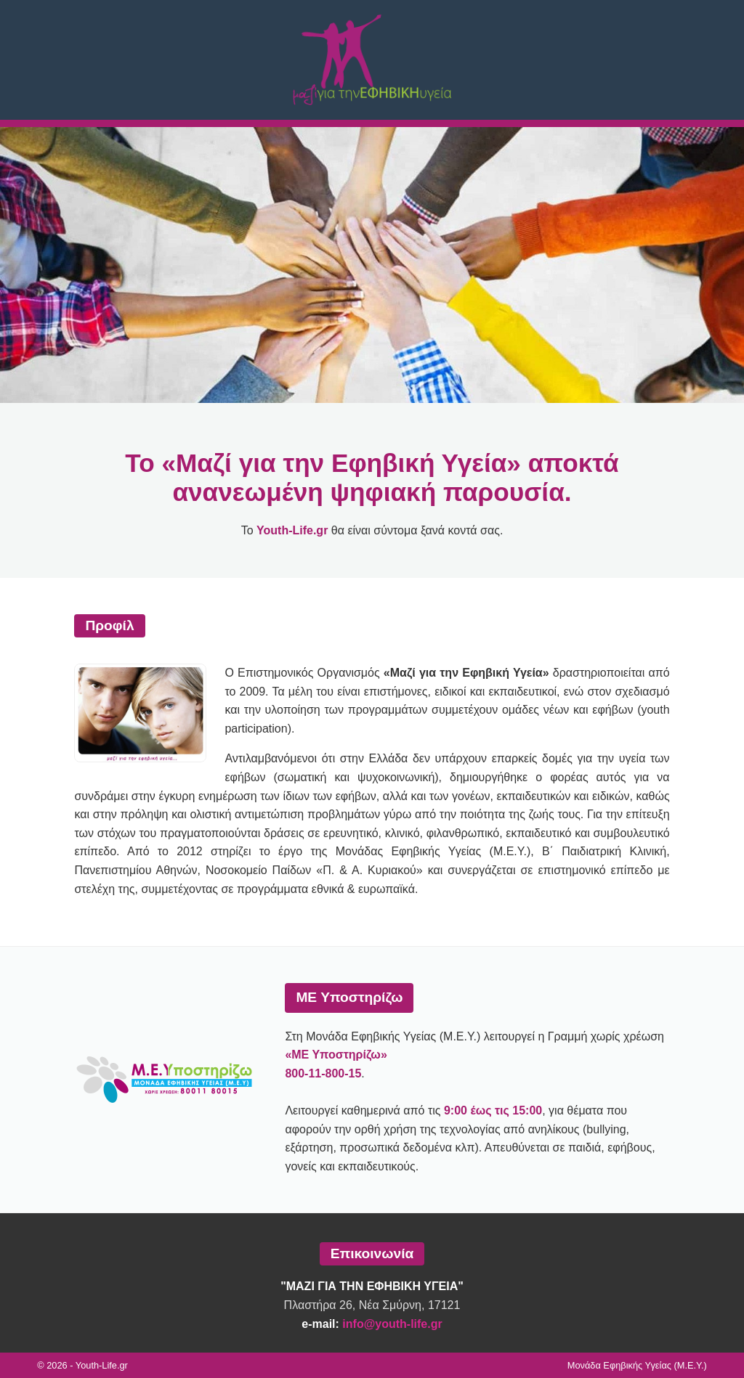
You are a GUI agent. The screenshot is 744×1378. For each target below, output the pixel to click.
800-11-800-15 (323, 1073)
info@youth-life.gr (392, 1324)
